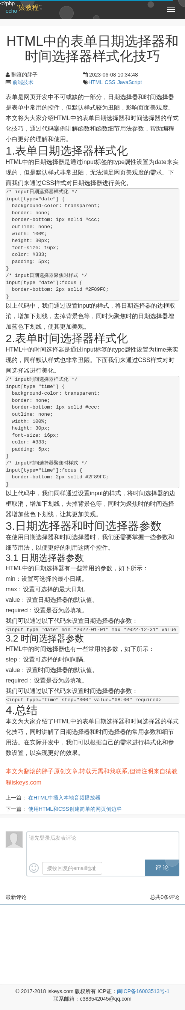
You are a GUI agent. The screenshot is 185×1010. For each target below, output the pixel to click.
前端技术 (22, 82)
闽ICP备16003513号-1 (143, 991)
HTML (95, 82)
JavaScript (129, 82)
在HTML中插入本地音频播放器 (64, 798)
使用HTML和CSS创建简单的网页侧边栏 (75, 809)
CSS (110, 82)
